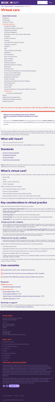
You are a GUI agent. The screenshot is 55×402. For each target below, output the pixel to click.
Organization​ (7, 355)
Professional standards (9, 155)
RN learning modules (10, 30)
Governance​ (7, 344)
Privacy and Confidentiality (12, 73)
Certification (6, 20)
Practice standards (8, 157)
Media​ (5, 351)
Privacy (16, 395)
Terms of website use (8, 395)
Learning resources (19, 6)
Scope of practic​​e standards (11, 153)
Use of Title (7, 87)
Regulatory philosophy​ (10, 353)
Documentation (9, 54)
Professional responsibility (12, 75)
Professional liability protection (12, 99)
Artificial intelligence (10, 32)
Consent (6, 40)
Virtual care (27, 6)
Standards (6, 18)
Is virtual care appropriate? (14, 93)
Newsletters (7, 358)
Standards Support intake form (24, 307)
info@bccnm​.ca (7, 331)
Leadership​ (6, 348)
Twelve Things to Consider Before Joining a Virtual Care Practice (21, 296)
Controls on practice (10, 44)
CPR (5, 48)
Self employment (9, 83)
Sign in (5, 95)
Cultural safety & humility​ (10, 346)
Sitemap (22, 395)
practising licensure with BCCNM (36, 229)
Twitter (7, 385)
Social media (8, 85)
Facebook (4, 385)
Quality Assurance (8, 101)
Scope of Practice (8, 22)
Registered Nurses (9, 6)
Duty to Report (8, 59)
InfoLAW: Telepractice (9, 298)
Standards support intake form (13, 28)
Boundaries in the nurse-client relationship (17, 34)
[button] (46, 3)
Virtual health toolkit (9, 291)
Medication (7, 67)
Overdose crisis (9, 69)
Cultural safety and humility (12, 50)
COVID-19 (7, 46)
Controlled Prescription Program (14, 42)
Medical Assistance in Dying (12, 65)
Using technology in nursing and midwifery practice (20, 89)
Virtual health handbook (10, 294)
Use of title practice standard (11, 160)
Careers (6, 360)
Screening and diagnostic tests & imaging (17, 81)
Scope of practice (9, 79)
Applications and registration (11, 97)
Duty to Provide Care (10, 56)
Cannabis (7, 36)
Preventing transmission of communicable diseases (20, 71)
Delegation (7, 52)
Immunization (8, 61)
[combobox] (41, 2)
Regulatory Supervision (11, 77)
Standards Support (10, 26)
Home (2, 6)
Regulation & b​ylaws (9, 342)
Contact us (13, 386)
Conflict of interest (10, 38)
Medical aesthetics (10, 63)
